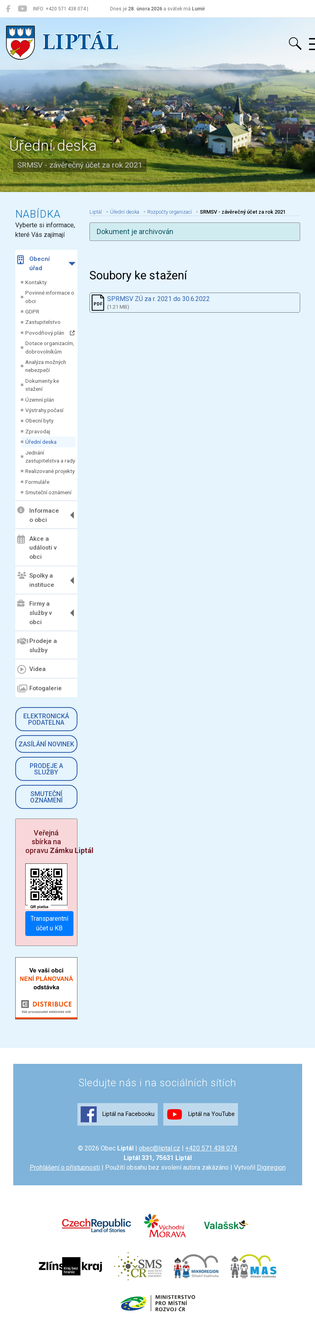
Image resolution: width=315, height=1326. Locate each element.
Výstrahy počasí (44, 410)
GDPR (32, 311)
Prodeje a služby (37, 645)
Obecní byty (39, 420)
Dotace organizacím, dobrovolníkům (49, 347)
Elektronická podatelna (46, 719)
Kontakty (36, 282)
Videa (31, 669)
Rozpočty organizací (169, 212)
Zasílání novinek (46, 744)
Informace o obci (38, 515)
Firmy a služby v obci (34, 613)
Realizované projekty (50, 471)
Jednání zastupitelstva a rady (50, 456)
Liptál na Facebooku (117, 1114)
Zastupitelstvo (43, 322)
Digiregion (271, 1167)
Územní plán (39, 399)
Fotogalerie (39, 688)
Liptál (95, 212)
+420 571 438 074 (211, 1148)
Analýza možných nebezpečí (45, 366)
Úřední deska (41, 442)
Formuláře (37, 482)
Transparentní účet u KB (49, 923)
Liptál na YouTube (201, 1114)
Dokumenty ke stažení (42, 385)
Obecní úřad (33, 263)
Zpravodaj (37, 431)
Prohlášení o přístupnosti (65, 1167)
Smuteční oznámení (48, 492)
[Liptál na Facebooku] (8, 9)
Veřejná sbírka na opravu (59, 841)
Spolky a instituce (35, 580)
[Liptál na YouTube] (22, 9)
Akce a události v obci (37, 547)
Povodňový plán (50, 332)
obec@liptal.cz (159, 1148)
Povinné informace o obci (49, 296)
